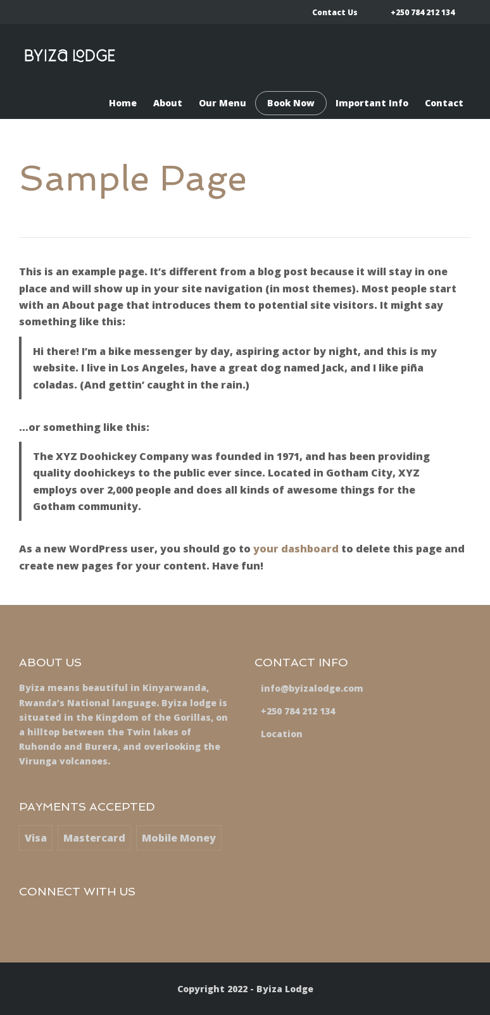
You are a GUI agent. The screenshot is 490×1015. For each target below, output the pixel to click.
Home (123, 103)
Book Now (291, 103)
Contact (444, 103)
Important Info (372, 103)
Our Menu (222, 103)
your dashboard (296, 549)
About (167, 103)
